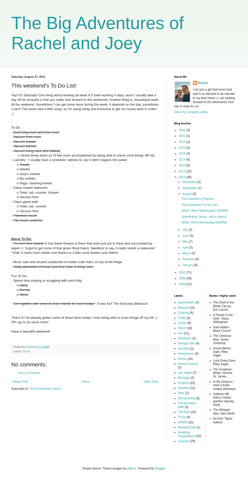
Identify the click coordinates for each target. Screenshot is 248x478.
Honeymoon (186, 353)
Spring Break (186, 398)
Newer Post (20, 381)
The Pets (184, 412)
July (185, 229)
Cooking (183, 312)
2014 (182, 159)
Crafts (182, 318)
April (185, 247)
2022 (182, 130)
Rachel (203, 83)
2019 (182, 142)
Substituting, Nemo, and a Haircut (204, 216)
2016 (182, 147)
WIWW (182, 422)
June (186, 235)
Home (86, 381)
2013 (182, 165)
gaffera (131, 468)
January (188, 265)
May (185, 241)
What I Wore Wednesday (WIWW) (204, 222)
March (187, 253)
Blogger (160, 468)
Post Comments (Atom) (45, 388)
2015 (182, 153)
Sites (181, 393)
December (189, 182)
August (187, 194)
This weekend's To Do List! (199, 205)
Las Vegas (185, 372)
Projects (183, 383)
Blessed (183, 307)
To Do (26, 351)
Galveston (184, 338)
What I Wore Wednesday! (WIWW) (205, 210)
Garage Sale (186, 343)
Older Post (151, 381)
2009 (182, 278)
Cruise (182, 323)
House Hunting (188, 364)
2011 (182, 177)
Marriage (184, 377)
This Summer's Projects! (198, 199)
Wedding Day (187, 427)
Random (183, 388)
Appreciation (186, 302)
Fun (180, 333)
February (188, 259)
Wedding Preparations (186, 434)
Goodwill (183, 348)
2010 (182, 272)
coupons (183, 441)
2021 (182, 136)
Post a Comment (29, 373)
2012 (182, 171)
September (190, 188)
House (182, 359)
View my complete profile (190, 112)
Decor (182, 328)
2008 (182, 284)
